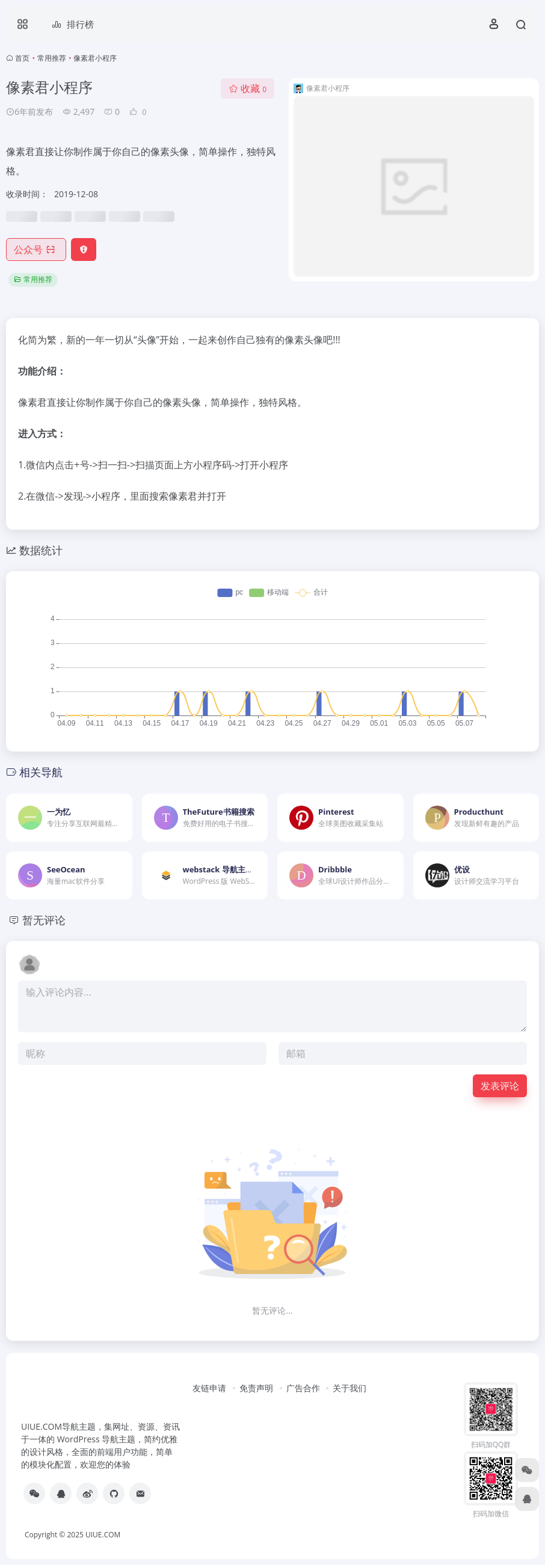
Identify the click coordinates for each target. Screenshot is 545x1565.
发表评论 (500, 1085)
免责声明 (256, 1388)
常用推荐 (51, 58)
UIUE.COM (102, 1535)
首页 (22, 58)
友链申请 (209, 1388)
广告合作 (303, 1388)
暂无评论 (44, 920)
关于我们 (349, 1388)
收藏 (247, 88)
